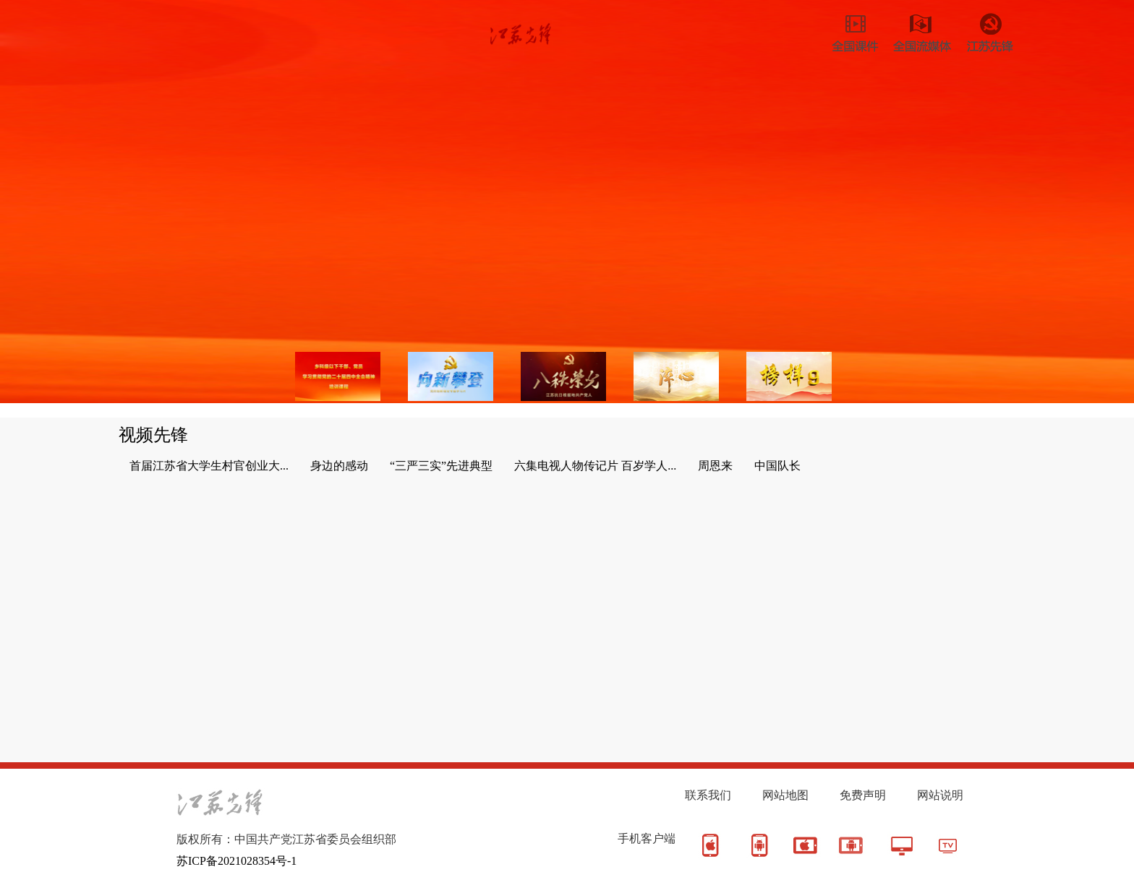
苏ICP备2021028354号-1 (236, 861)
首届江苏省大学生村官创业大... (209, 466)
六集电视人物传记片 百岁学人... (595, 466)
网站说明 (940, 795)
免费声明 (863, 795)
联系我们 (708, 795)
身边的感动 (339, 466)
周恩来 (715, 466)
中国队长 (777, 466)
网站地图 (785, 795)
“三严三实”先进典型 (441, 466)
